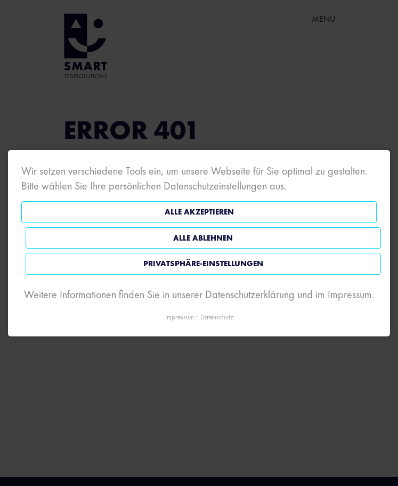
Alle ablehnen (203, 237)
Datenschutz (216, 316)
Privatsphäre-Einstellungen (203, 263)
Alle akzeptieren (199, 212)
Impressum (179, 316)
